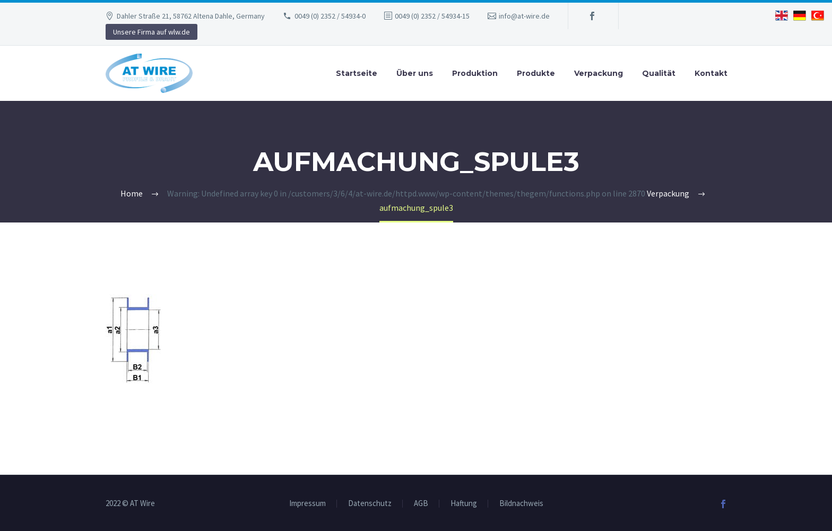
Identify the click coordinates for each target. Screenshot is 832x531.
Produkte (536, 73)
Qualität (658, 73)
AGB (421, 504)
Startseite (356, 73)
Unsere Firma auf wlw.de (151, 32)
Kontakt (711, 73)
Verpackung (598, 73)
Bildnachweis (521, 504)
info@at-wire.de (524, 16)
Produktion (475, 73)
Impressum (307, 504)
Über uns (414, 73)
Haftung (463, 504)
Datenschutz (370, 504)
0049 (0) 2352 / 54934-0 (330, 16)
